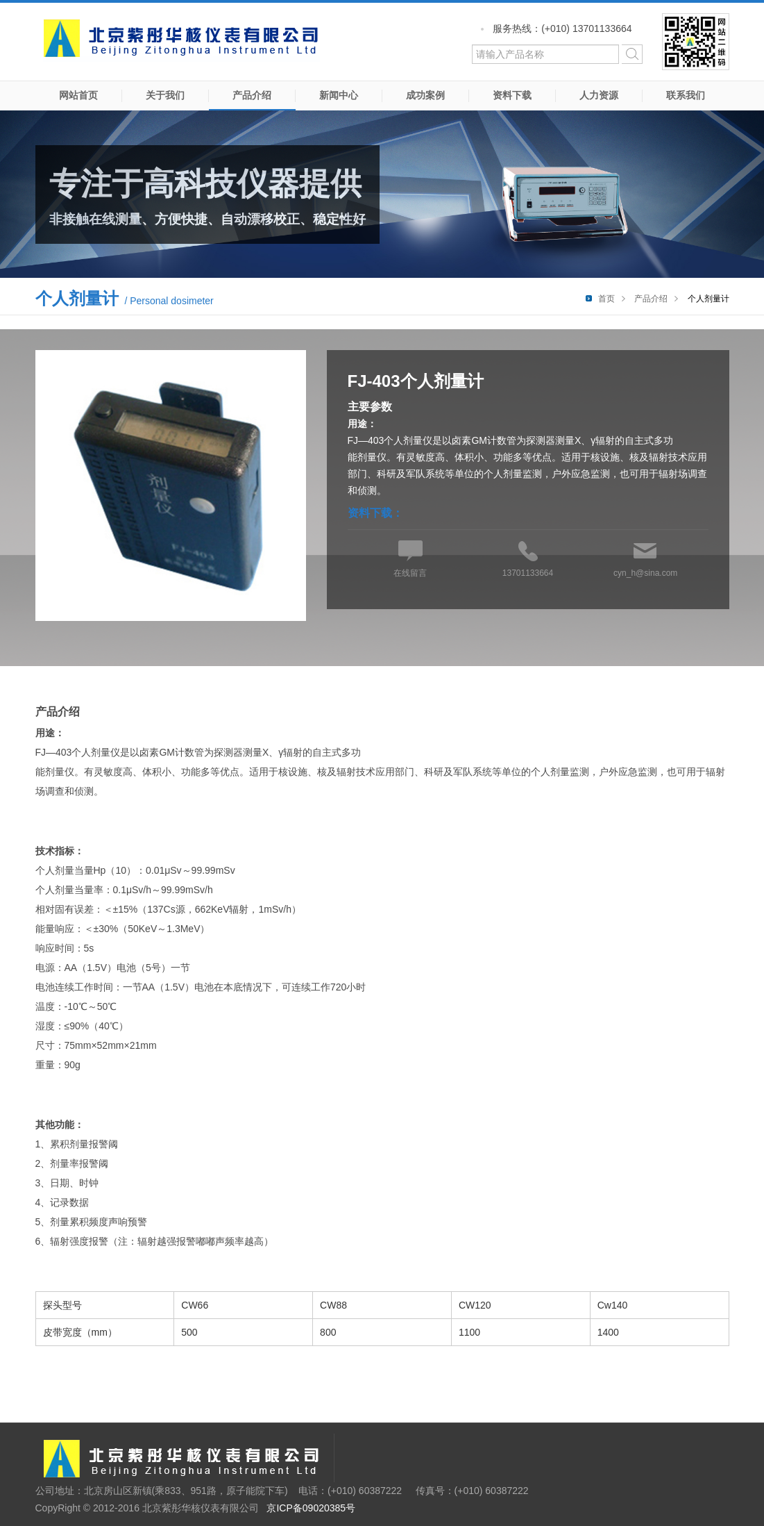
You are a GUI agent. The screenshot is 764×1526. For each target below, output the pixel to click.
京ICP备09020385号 (310, 1507)
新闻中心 (338, 95)
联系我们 (685, 95)
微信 (695, 41)
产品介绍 (251, 95)
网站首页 (78, 95)
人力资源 (598, 95)
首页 (606, 299)
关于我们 (165, 95)
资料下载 (512, 95)
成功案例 (425, 95)
